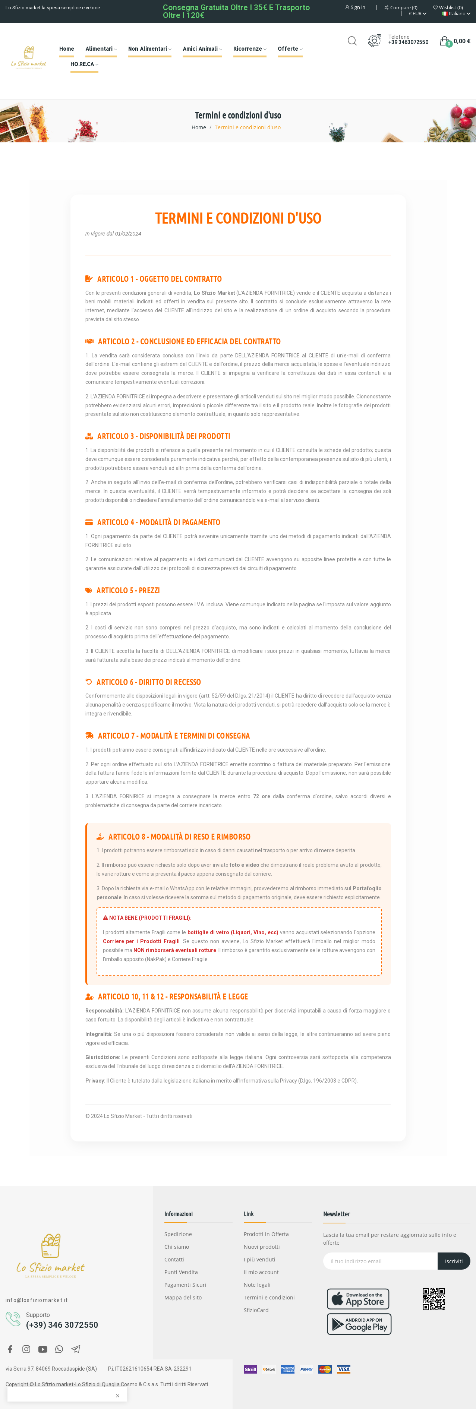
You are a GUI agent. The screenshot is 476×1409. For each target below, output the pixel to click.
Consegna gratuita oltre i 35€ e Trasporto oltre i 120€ (236, 11)
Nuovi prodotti (262, 1246)
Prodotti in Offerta (266, 1234)
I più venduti (259, 1259)
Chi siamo (176, 1246)
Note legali (257, 1284)
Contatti (174, 1259)
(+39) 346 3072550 (62, 1325)
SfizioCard (256, 1310)
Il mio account (261, 1272)
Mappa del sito (183, 1297)
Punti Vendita (181, 1272)
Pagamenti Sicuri (185, 1284)
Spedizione (178, 1234)
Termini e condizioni (269, 1297)
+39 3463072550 (408, 42)
